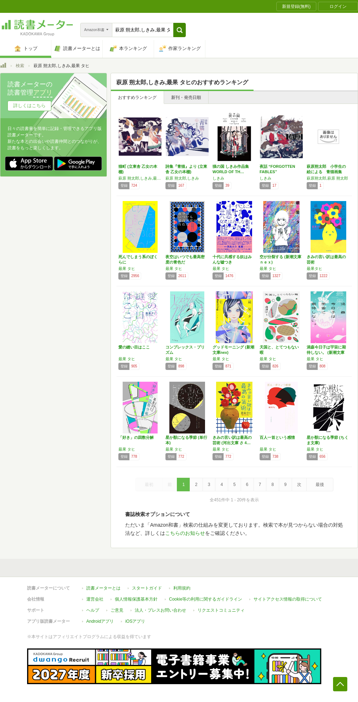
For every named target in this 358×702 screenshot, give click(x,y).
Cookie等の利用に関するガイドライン (205, 599)
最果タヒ (314, 268)
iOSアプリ (135, 621)
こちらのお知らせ (185, 533)
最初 (149, 484)
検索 (20, 65)
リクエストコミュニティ (221, 610)
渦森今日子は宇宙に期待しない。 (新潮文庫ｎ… (326, 352)
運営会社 (94, 599)
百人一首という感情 (277, 437)
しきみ (218, 178)
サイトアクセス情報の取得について (288, 599)
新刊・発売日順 (186, 97)
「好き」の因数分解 (136, 437)
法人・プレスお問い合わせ (160, 610)
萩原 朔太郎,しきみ (182, 178)
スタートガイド (147, 588)
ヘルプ (92, 610)
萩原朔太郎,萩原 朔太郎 (327, 178)
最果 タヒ (126, 268)
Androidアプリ (100, 621)
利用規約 (181, 588)
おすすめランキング (137, 97)
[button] (179, 30)
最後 (320, 484)
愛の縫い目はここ (134, 347)
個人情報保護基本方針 (136, 599)
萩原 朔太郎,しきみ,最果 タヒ (140, 178)
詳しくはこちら (29, 105)
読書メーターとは (103, 588)
